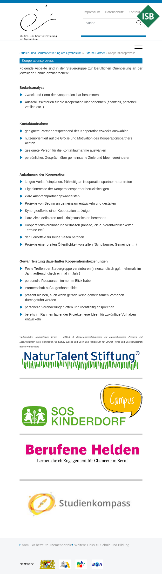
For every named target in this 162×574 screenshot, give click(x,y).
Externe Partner (95, 53)
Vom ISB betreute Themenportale (47, 545)
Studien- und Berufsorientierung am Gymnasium (50, 53)
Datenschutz (114, 12)
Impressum (91, 12)
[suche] (108, 23)
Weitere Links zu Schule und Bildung (101, 545)
